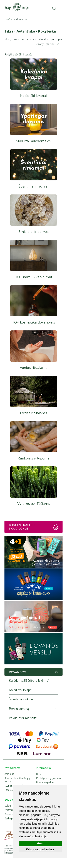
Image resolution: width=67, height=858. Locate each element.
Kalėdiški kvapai (33, 74)
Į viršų (56, 672)
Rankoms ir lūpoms (33, 437)
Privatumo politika (45, 782)
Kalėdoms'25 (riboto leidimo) (29, 680)
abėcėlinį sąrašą (23, 54)
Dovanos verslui (12, 814)
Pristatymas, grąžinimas (48, 778)
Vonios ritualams (33, 346)
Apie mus (9, 774)
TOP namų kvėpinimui (33, 255)
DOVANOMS (17, 672)
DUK (38, 774)
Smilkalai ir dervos (33, 210)
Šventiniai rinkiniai (33, 165)
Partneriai (9, 810)
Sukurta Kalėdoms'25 (33, 119)
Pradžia (8, 19)
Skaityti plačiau (45, 44)
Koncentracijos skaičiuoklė (22, 526)
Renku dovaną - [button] (20, 708)
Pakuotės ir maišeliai (23, 718)
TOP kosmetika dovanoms (33, 301)
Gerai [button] (40, 843)
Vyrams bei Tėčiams (33, 482)
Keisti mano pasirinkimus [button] (40, 849)
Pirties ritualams (33, 391)
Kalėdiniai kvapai (20, 690)
